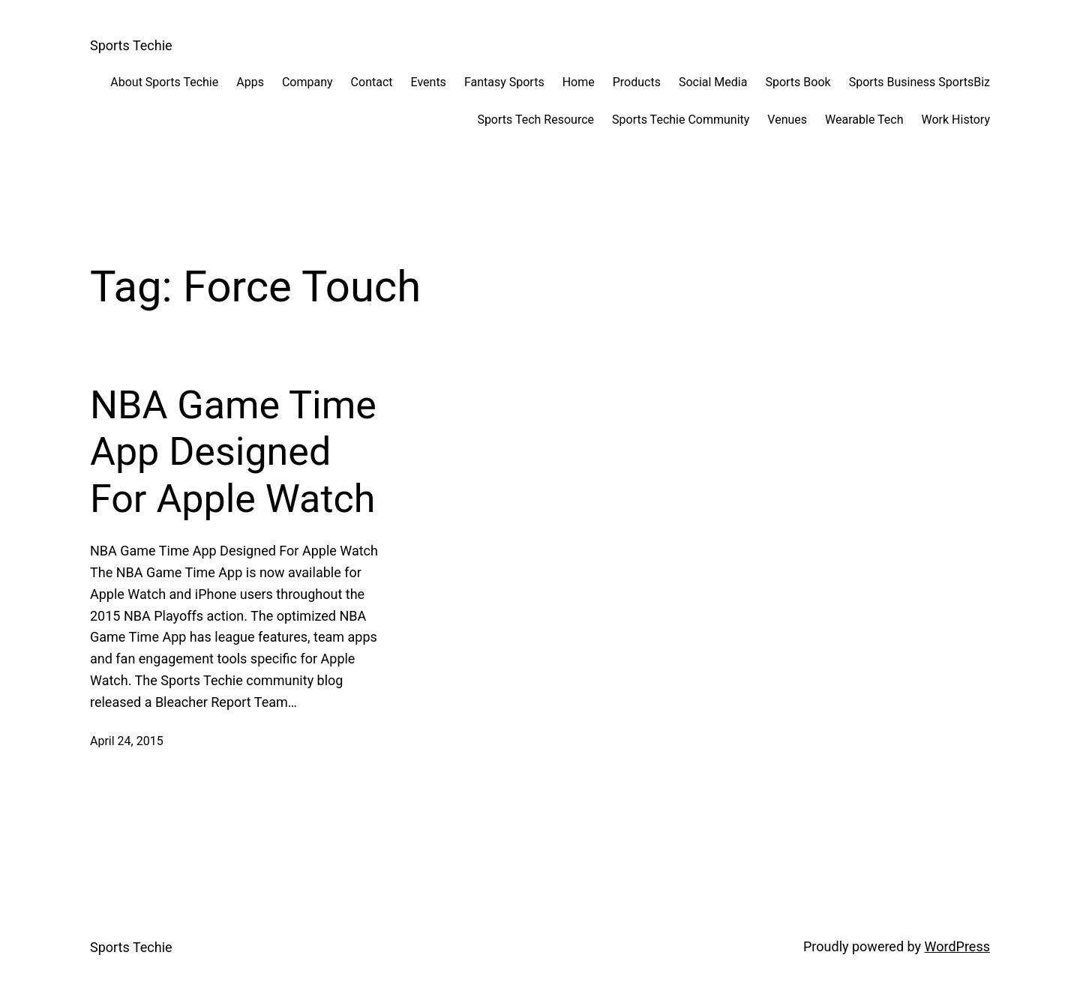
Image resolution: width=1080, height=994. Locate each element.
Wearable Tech (864, 119)
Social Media (713, 82)
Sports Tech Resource (535, 119)
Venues (787, 119)
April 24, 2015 (127, 741)
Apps (250, 82)
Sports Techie (131, 45)
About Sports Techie (164, 82)
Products (637, 82)
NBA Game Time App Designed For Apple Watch (233, 452)
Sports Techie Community (680, 119)
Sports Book (797, 82)
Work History (956, 119)
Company (307, 82)
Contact (372, 82)
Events (428, 82)
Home (578, 82)
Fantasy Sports (504, 82)
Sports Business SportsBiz (919, 82)
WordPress (957, 946)
